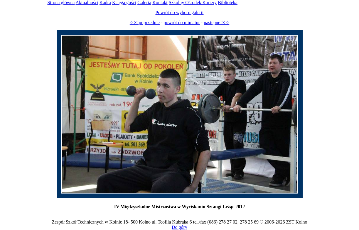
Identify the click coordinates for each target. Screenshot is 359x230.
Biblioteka (227, 2)
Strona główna (61, 2)
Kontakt (160, 2)
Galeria (144, 2)
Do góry (179, 227)
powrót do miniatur (182, 22)
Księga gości (124, 2)
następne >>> (216, 22)
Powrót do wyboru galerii (180, 12)
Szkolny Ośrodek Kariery (193, 2)
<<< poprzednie (145, 22)
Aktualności (87, 2)
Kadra (105, 2)
